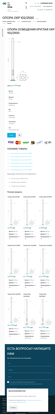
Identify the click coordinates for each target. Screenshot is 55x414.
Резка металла (19, 377)
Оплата (44, 375)
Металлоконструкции (21, 359)
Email (9, 337)
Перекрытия (5, 376)
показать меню (2, 32)
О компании (45, 369)
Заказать (11, 135)
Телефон (10, 330)
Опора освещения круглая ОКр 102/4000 (21, 163)
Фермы (4, 368)
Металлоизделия (6, 379)
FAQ (43, 364)
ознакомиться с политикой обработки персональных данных (26, 344)
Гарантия (44, 372)
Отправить (12, 351)
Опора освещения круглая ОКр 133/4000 (21, 153)
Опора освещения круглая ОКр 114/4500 (21, 170)
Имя (9, 324)
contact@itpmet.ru (48, 6)
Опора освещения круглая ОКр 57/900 (20, 156)
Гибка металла (32, 368)
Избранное (32, 388)
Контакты (44, 366)
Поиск (31, 384)
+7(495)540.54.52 (46, 3)
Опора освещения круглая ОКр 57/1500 (21, 160)
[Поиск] (51, 394)
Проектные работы (20, 366)
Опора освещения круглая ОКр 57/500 (20, 166)
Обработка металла (20, 374)
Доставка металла (33, 380)
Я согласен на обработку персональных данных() (26, 343)
